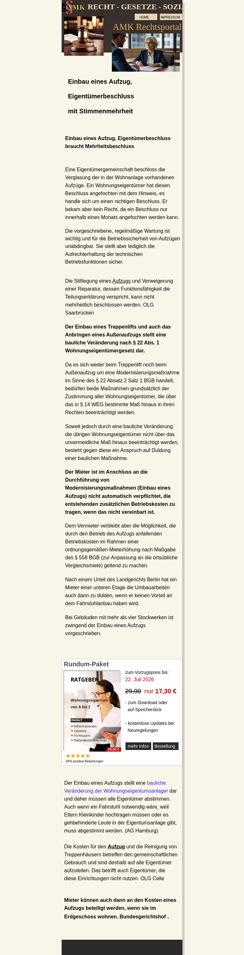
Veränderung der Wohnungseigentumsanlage (115, 791)
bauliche (157, 783)
